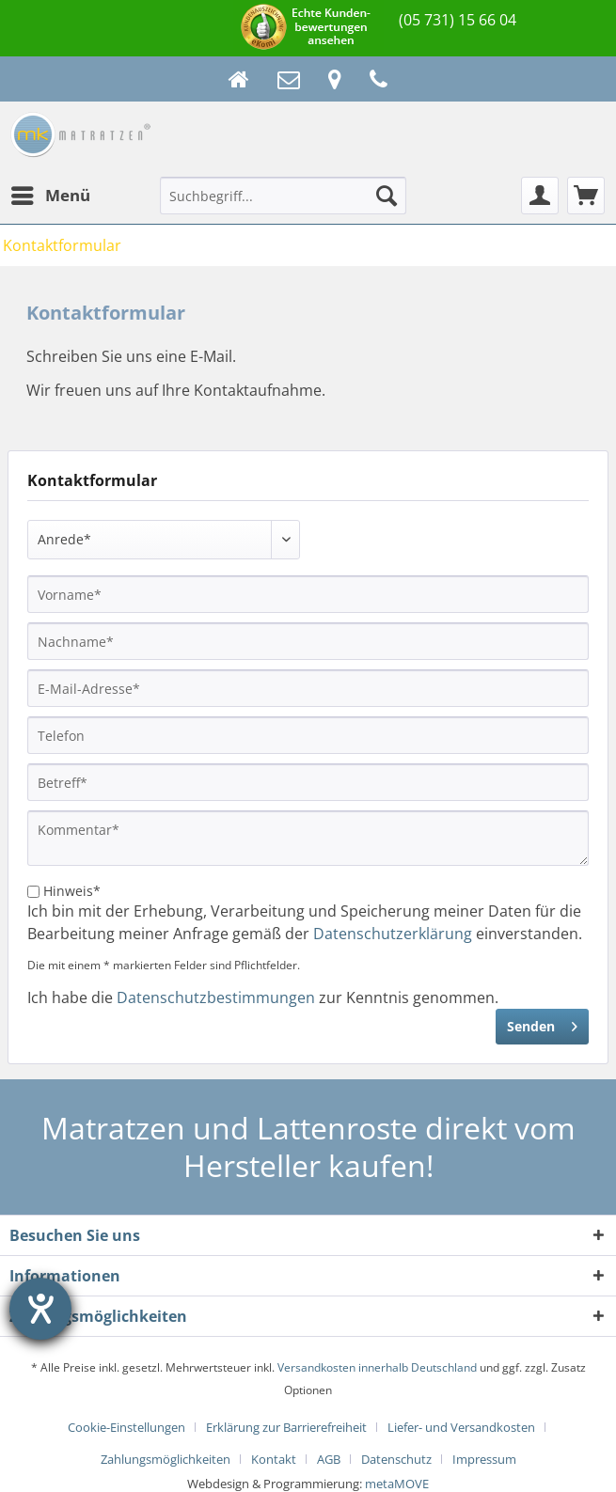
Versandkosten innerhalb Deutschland (377, 1367)
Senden (542, 1023)
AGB (328, 1459)
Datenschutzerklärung (392, 933)
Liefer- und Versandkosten (461, 1427)
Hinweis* (72, 891)
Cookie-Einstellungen (126, 1427)
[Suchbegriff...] (283, 195)
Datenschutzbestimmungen (216, 997)
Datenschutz (396, 1459)
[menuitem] (50, 195)
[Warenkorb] (586, 195)
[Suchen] (386, 195)
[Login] (540, 195)
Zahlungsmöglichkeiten (165, 1459)
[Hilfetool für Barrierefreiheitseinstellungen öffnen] (40, 1309)
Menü (50, 193)
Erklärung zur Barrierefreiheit (286, 1427)
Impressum (484, 1459)
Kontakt (273, 1459)
